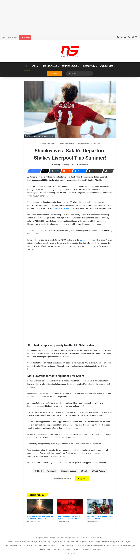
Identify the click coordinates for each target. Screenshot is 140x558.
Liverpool (52, 471)
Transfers (77, 549)
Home (43, 143)
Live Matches (87, 549)
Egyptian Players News (104, 541)
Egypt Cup (129, 541)
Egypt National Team (87, 541)
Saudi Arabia (99, 471)
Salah (82, 240)
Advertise (10, 541)
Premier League (69, 471)
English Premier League (126, 545)
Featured (50, 143)
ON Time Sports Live (98, 545)
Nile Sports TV (88, 66)
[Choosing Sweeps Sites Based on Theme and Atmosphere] (40, 506)
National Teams (49, 66)
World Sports (106, 66)
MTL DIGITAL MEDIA (97, 538)
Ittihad (39, 471)
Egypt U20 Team (119, 541)
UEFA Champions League (48, 549)
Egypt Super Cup (11, 545)
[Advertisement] (70, 17)
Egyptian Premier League (43, 541)
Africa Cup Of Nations (82, 545)
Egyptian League (69, 66)
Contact (30, 541)
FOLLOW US (54, 74)
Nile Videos (97, 549)
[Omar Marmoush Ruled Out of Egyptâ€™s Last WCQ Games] (70, 506)
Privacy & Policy (20, 541)
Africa (35, 66)
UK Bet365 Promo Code (64, 208)
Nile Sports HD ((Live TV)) (27, 545)
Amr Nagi (57, 165)
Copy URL (82, 479)
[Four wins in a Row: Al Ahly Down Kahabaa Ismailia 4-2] (100, 506)
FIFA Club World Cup (65, 549)
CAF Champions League (46, 545)
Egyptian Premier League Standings (66, 541)
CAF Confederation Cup (64, 545)
